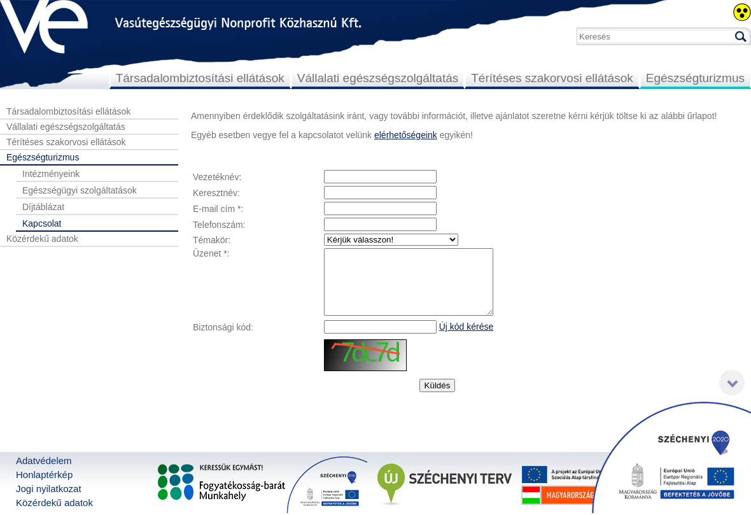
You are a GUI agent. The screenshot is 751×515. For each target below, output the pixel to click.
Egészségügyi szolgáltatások (79, 190)
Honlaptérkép (44, 474)
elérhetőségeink (405, 135)
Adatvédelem (44, 460)
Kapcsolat (41, 223)
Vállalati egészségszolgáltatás (378, 78)
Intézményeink (51, 174)
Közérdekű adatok (42, 239)
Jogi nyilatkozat (48, 488)
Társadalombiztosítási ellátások (200, 78)
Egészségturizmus (695, 78)
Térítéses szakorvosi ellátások (552, 78)
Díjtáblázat (43, 207)
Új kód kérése (466, 326)
